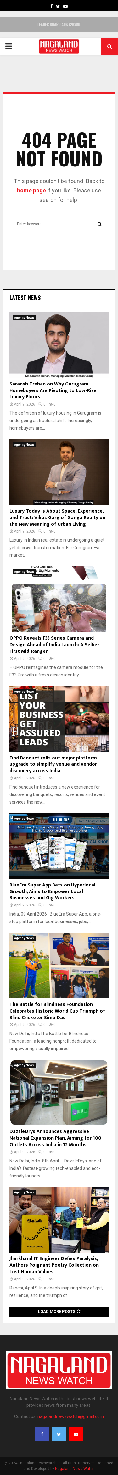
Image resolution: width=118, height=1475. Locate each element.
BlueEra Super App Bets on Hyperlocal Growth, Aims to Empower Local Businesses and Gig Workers (52, 891)
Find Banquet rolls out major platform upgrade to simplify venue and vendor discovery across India (53, 764)
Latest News (25, 297)
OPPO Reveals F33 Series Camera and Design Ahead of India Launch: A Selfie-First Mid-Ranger (54, 645)
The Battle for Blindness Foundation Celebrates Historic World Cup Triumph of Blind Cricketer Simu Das (57, 1011)
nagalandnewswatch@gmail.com (70, 1416)
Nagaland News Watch (75, 1469)
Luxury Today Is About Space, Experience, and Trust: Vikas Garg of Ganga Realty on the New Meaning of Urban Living (57, 517)
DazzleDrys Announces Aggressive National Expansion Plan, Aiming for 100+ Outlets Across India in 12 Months (56, 1138)
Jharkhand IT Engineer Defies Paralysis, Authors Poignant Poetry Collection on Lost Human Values (54, 1265)
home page (31, 190)
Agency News (24, 317)
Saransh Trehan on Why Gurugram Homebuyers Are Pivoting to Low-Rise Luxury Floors (53, 390)
